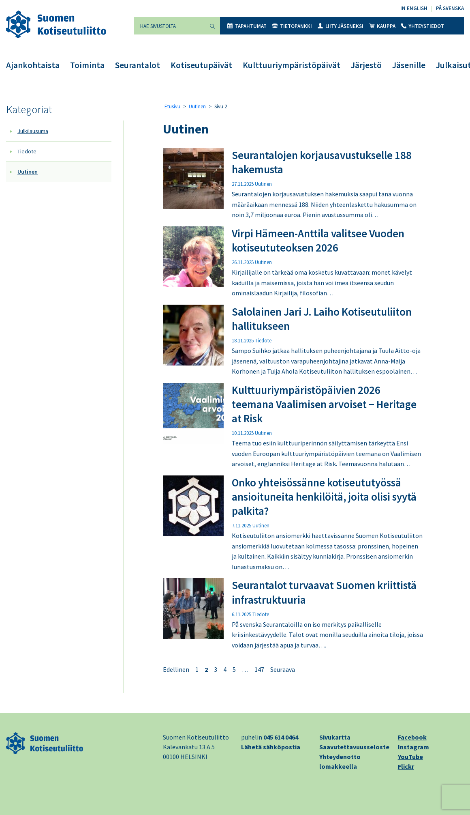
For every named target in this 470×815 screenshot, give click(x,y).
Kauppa (382, 26)
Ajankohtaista (33, 65)
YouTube (410, 757)
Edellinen (176, 669)
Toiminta (87, 65)
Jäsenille (408, 65)
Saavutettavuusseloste (354, 747)
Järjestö (366, 65)
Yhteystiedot (422, 26)
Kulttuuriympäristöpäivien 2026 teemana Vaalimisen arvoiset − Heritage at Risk (324, 404)
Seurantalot (137, 65)
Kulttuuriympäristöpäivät (291, 65)
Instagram (413, 747)
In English (413, 8)
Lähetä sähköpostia (270, 747)
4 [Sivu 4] (224, 669)
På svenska (450, 8)
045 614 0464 (280, 737)
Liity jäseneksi (340, 26)
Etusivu (172, 106)
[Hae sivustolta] (169, 25)
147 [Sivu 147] (259, 669)
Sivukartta (334, 737)
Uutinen (27, 171)
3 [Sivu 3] (215, 669)
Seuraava (282, 669)
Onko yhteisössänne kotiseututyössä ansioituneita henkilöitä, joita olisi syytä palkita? (324, 496)
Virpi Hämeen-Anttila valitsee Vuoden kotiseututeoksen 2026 (318, 240)
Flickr (406, 766)
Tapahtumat (247, 26)
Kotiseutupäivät (201, 65)
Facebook (412, 737)
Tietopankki (292, 26)
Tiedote (26, 151)
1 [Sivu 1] (197, 669)
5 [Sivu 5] (234, 669)
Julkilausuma (32, 131)
